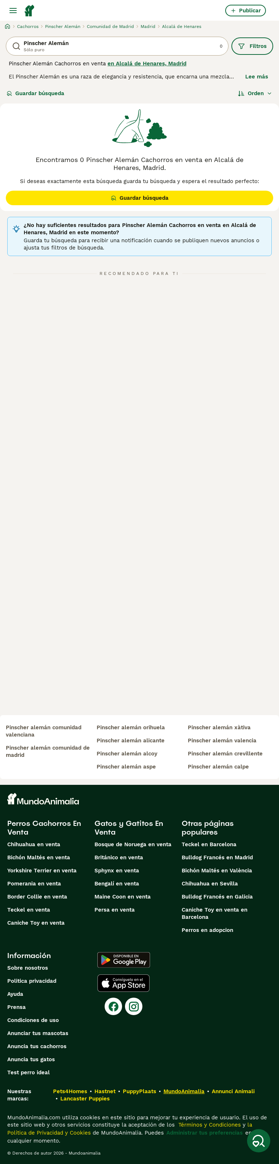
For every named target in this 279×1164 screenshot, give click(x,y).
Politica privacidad (31, 981)
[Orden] (255, 93)
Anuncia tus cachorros (36, 1046)
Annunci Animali (233, 1091)
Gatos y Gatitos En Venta (128, 827)
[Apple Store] (123, 983)
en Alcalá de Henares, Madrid (147, 63)
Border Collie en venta (37, 896)
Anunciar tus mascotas (37, 1033)
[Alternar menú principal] (13, 10)
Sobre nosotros (27, 968)
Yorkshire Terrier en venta (42, 870)
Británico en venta (118, 857)
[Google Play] (123, 960)
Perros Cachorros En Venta (44, 827)
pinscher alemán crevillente (225, 753)
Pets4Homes (70, 1091)
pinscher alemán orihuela (131, 727)
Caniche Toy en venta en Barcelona (214, 913)
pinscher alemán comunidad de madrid (48, 751)
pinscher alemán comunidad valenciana (43, 731)
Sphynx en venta (116, 870)
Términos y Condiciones (209, 1125)
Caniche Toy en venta (36, 923)
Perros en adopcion (207, 930)
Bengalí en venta (116, 883)
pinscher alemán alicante (131, 740)
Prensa (16, 1007)
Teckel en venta (28, 910)
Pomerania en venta (34, 883)
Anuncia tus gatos (31, 1059)
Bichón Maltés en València (217, 870)
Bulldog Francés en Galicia (217, 896)
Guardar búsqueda (35, 93)
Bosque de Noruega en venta (132, 844)
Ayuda (15, 994)
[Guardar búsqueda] (258, 1140)
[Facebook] (113, 1006)
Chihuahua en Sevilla (210, 883)
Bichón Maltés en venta (38, 857)
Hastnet (105, 1091)
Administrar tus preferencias (204, 1132)
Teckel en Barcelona (209, 844)
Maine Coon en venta (122, 896)
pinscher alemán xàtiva (219, 727)
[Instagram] (133, 1006)
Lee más (256, 76)
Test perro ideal (28, 1072)
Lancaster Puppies (85, 1098)
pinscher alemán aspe (126, 766)
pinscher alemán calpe (218, 766)
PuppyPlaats (139, 1091)
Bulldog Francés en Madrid (217, 857)
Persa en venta (114, 910)
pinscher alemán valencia (222, 740)
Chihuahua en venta (33, 844)
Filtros (252, 46)
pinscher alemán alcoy (127, 753)
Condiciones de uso (33, 1020)
